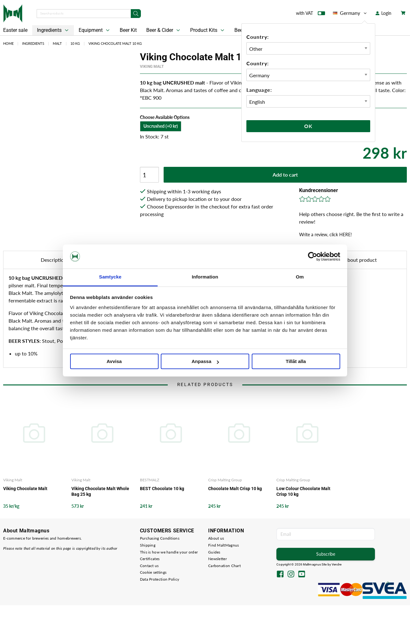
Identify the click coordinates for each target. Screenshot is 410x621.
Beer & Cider (163, 30)
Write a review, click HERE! (325, 234)
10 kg (75, 43)
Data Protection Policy (159, 579)
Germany (350, 13)
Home (8, 43)
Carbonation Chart (224, 565)
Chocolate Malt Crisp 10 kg (235, 488)
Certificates (150, 558)
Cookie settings (153, 572)
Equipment (95, 30)
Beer (239, 30)
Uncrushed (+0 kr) (160, 126)
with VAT (310, 14)
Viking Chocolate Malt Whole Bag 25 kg (100, 491)
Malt (57, 43)
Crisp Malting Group (225, 479)
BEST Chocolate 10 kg (162, 488)
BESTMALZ (149, 479)
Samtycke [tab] (110, 277)
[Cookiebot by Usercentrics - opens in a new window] (312, 256)
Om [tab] (300, 277)
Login (383, 13)
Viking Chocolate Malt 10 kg (115, 43)
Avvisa (114, 361)
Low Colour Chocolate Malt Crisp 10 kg (303, 491)
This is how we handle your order (169, 552)
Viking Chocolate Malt (25, 488)
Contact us (149, 565)
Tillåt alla (296, 361)
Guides (214, 552)
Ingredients (53, 30)
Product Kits (208, 30)
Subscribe (325, 554)
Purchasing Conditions (159, 538)
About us (216, 538)
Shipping (147, 545)
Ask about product (356, 260)
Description (54, 260)
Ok (308, 126)
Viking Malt (152, 66)
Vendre (337, 564)
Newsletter (217, 558)
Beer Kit (128, 30)
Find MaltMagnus (223, 545)
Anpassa (205, 361)
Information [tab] (205, 277)
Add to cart (285, 175)
